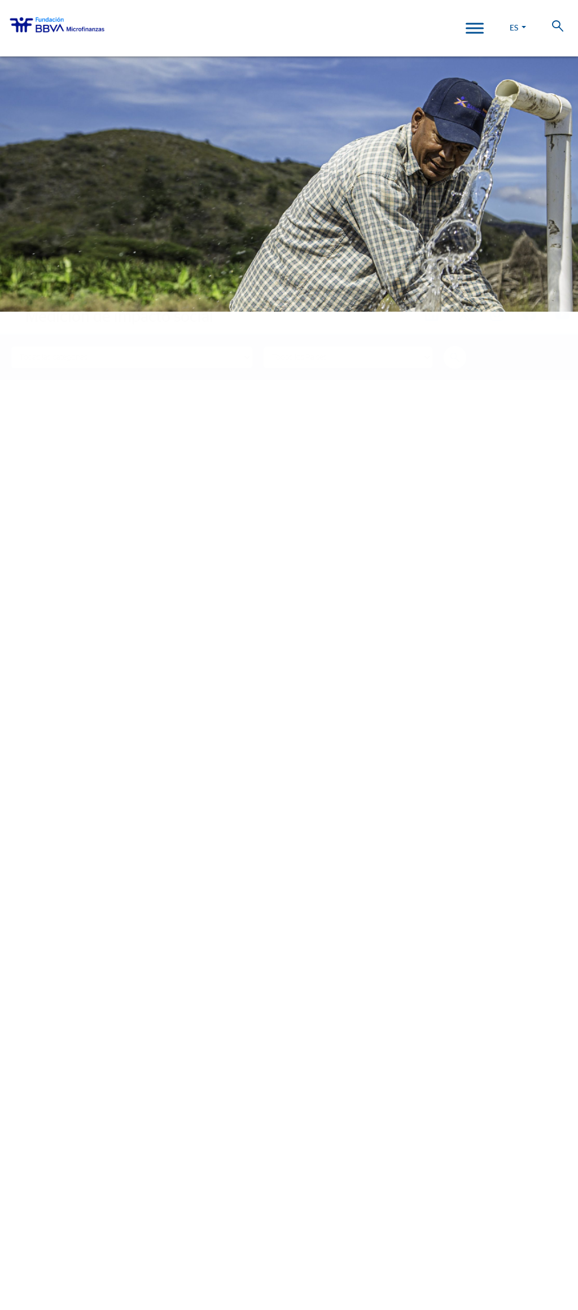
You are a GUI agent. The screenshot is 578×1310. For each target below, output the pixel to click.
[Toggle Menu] (475, 28)
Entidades (29, 844)
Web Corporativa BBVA (344, 1258)
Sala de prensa (40, 1036)
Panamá (24, 1195)
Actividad (28, 877)
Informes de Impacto (51, 940)
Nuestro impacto (45, 900)
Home (31, 295)
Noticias (25, 1003)
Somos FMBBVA (39, 811)
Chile (19, 1179)
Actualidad (33, 980)
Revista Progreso (46, 1059)
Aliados (24, 861)
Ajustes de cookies (36, 1278)
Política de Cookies (297, 1245)
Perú (18, 1146)
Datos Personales (391, 1245)
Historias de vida (43, 924)
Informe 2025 (36, 1090)
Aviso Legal (345, 1245)
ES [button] (515, 28)
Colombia (28, 1130)
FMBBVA (24, 1114)
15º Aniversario (39, 957)
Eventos (25, 1020)
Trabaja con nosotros (72, 1232)
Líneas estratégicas (49, 828)
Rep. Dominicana (41, 1163)
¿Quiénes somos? (43, 788)
